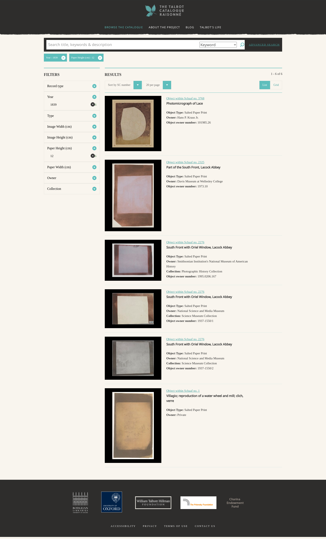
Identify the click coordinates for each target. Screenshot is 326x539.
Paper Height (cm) (59, 148)
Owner (51, 178)
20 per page (158, 85)
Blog (190, 27)
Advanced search (264, 44)
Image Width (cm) (59, 126)
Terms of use (176, 528)
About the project (164, 27)
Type (50, 115)
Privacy (150, 528)
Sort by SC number (125, 85)
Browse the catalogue (124, 27)
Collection (54, 188)
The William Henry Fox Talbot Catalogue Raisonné (163, 10)
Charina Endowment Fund (242, 503)
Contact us (205, 528)
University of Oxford (104, 503)
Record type (55, 86)
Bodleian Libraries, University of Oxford (71, 503)
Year (50, 97)
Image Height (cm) (60, 137)
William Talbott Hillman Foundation (149, 503)
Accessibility (123, 528)
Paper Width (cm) (59, 167)
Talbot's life (210, 27)
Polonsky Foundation (200, 503)
